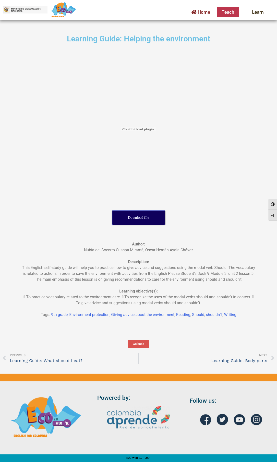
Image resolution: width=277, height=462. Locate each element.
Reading (183, 314)
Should (198, 314)
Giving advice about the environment (142, 314)
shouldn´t (214, 314)
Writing (230, 314)
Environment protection (89, 314)
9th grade (59, 314)
